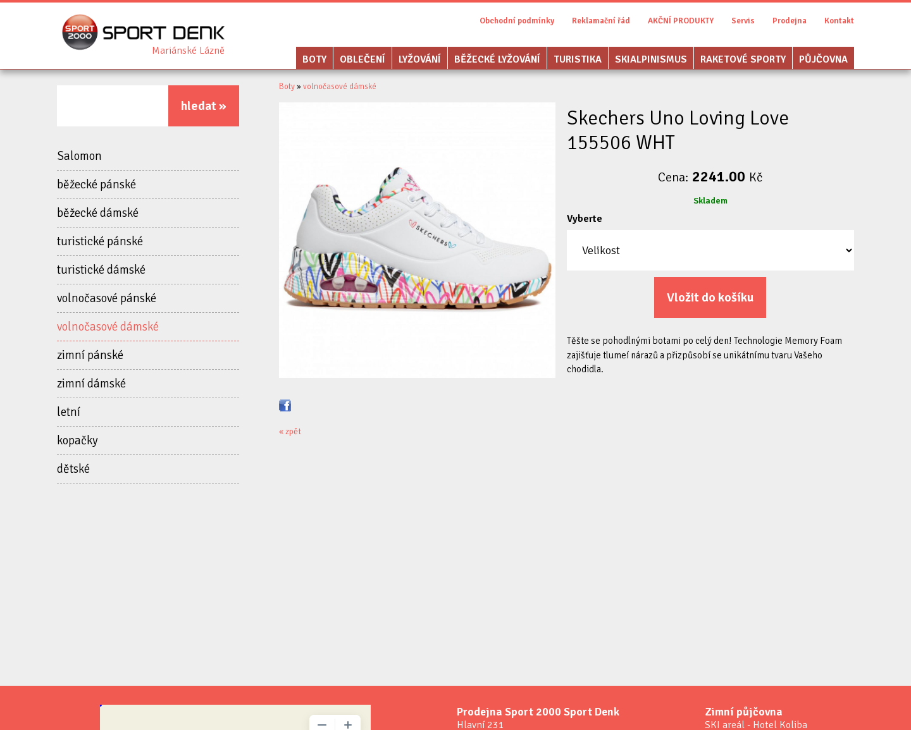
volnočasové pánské (106, 298)
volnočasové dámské (108, 326)
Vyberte (584, 218)
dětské (73, 469)
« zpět (290, 431)
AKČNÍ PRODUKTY (681, 21)
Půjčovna (823, 59)
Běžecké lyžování (497, 59)
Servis (743, 21)
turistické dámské (101, 269)
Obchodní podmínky (517, 21)
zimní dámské (91, 383)
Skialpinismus (651, 59)
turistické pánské (100, 241)
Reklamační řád (601, 21)
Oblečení (362, 59)
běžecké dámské (98, 213)
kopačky (77, 440)
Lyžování (420, 59)
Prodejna (789, 21)
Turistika (578, 59)
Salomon (79, 156)
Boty (314, 59)
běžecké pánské (96, 184)
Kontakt (839, 21)
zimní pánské (90, 355)
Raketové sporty (743, 59)
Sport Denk (188, 50)
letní (68, 412)
